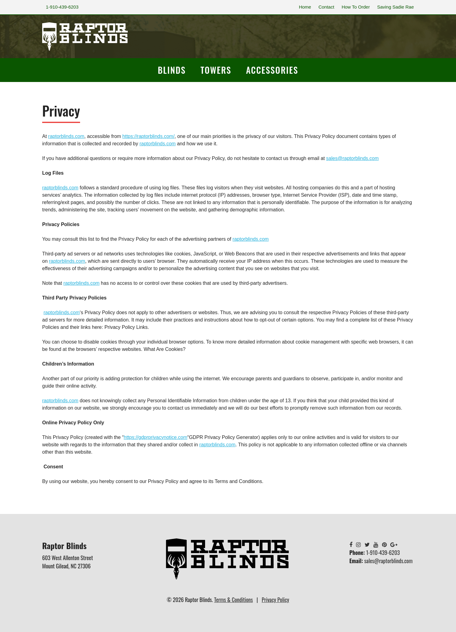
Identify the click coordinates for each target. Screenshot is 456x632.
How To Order (356, 6)
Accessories (272, 70)
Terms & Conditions (233, 600)
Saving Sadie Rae (395, 6)
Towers (215, 70)
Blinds (172, 70)
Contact (326, 6)
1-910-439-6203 (62, 6)
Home (305, 6)
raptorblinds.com (60, 187)
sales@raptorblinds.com (388, 561)
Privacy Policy (275, 600)
